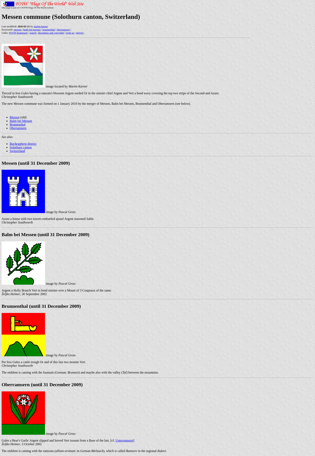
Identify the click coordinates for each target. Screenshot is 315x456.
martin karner (41, 26)
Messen (14, 117)
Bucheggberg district (23, 143)
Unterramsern (124, 440)
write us (70, 32)
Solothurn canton (21, 147)
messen (17, 29)
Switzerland (17, 151)
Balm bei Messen (21, 121)
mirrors (80, 32)
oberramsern (63, 29)
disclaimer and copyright (51, 32)
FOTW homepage (18, 32)
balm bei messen (32, 29)
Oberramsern (18, 128)
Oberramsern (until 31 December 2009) (42, 384)
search (33, 32)
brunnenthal (48, 29)
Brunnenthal (18, 124)
